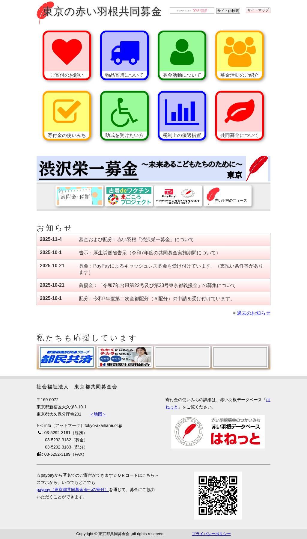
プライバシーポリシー (211, 534)
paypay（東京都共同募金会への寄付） (73, 489)
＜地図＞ (98, 414)
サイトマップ (258, 10)
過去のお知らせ (253, 312)
